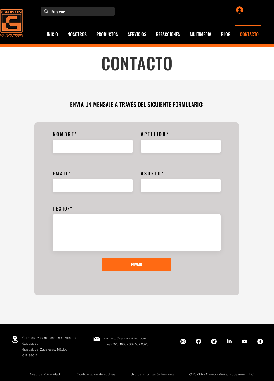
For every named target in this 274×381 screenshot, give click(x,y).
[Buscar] (77, 12)
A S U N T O (150, 173)
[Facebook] (198, 341)
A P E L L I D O (153, 134)
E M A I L (60, 173)
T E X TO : (61, 208)
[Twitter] (214, 341)
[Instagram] (183, 341)
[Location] (14, 339)
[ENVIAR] (136, 264)
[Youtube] (244, 341)
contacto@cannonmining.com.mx (127, 338)
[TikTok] (260, 341)
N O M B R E (63, 134)
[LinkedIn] (229, 341)
